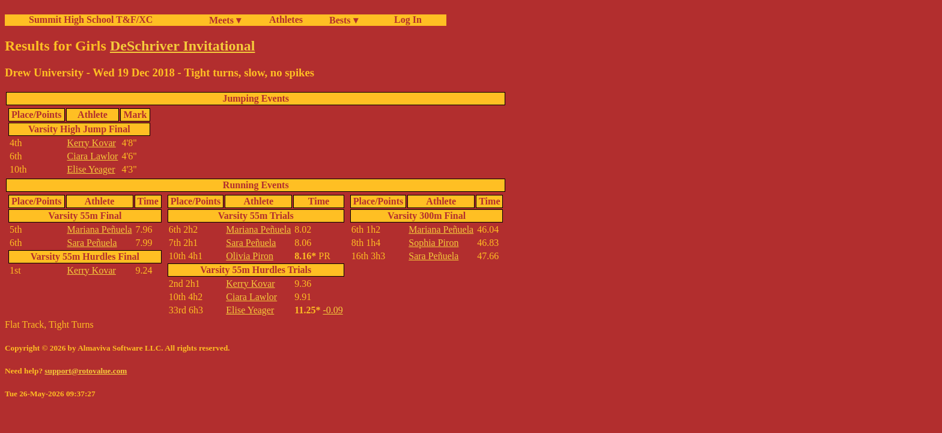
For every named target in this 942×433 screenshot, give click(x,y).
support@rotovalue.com (85, 370)
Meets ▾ (225, 20)
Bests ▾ (343, 20)
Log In (405, 19)
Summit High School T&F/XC (91, 19)
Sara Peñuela (92, 243)
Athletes (286, 19)
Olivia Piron (249, 256)
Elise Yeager (91, 169)
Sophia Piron (433, 243)
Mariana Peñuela (99, 229)
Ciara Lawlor (92, 156)
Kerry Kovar (91, 143)
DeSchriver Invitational (182, 46)
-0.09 (332, 310)
